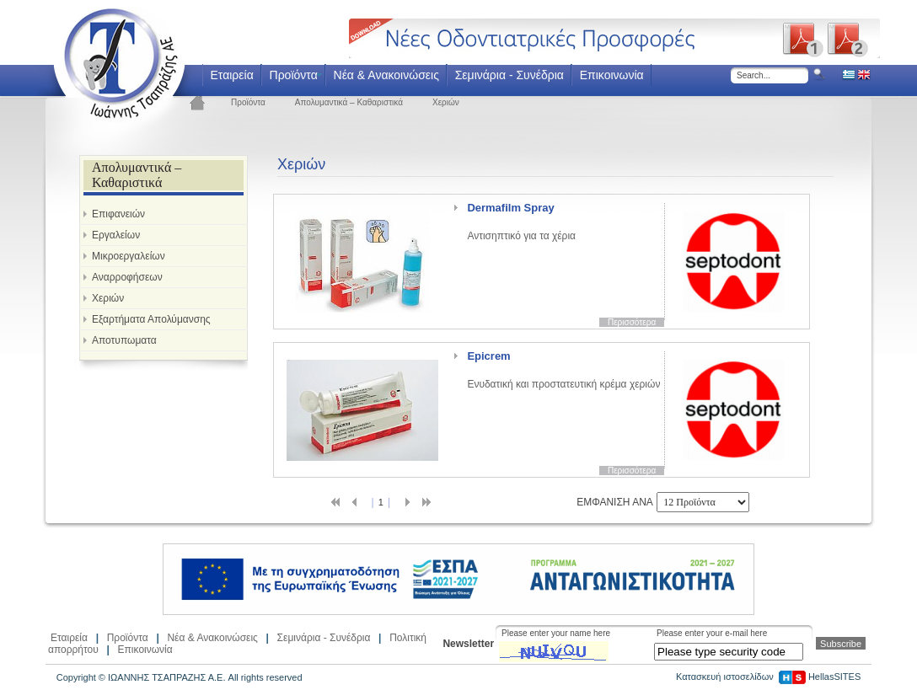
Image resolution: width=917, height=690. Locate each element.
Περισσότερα (632, 322)
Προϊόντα (294, 75)
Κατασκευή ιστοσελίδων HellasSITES (768, 676)
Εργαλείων (116, 235)
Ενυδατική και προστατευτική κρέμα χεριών (563, 370)
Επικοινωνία (612, 75)
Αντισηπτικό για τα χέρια (521, 221)
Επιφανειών (118, 214)
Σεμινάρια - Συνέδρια (509, 75)
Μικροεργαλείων (128, 256)
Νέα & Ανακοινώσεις (386, 75)
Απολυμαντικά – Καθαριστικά (349, 102)
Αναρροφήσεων (127, 277)
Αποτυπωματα (124, 340)
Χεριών (445, 102)
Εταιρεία (231, 75)
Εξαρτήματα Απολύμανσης (151, 319)
